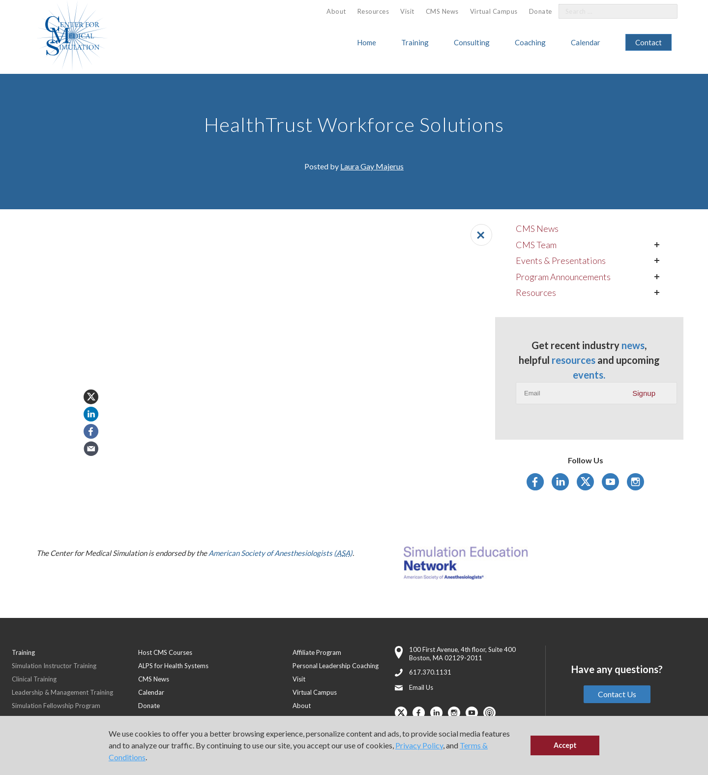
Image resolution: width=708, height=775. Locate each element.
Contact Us (617, 694)
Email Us (421, 687)
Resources (373, 11)
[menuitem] (336, 11)
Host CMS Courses (165, 652)
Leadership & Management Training (62, 692)
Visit (407, 11)
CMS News (442, 11)
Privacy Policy (419, 745)
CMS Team (536, 244)
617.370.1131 (430, 672)
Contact (648, 42)
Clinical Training (34, 679)
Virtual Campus (494, 11)
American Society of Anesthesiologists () (280, 553)
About (336, 11)
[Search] (664, 11)
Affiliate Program (317, 652)
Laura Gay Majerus (372, 166)
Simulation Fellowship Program (56, 706)
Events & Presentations (561, 260)
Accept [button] (565, 745)
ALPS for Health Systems (173, 666)
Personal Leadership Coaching (336, 666)
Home (366, 42)
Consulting (472, 42)
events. (589, 375)
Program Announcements (563, 276)
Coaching (530, 42)
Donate (540, 11)
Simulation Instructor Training (54, 666)
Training (415, 42)
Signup (643, 393)
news (633, 345)
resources (573, 360)
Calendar (585, 42)
